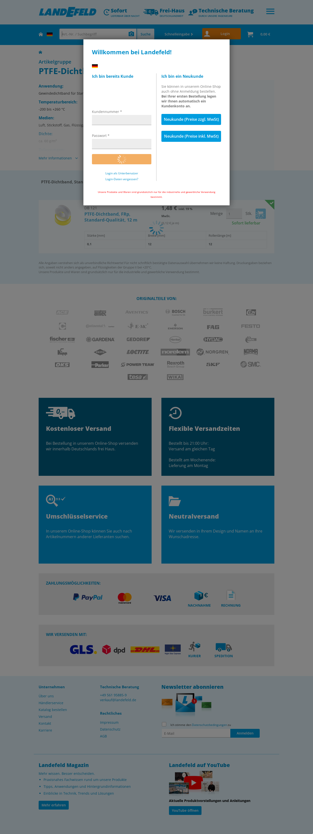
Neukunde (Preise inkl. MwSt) (191, 136)
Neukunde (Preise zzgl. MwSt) (191, 119)
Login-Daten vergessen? (121, 179)
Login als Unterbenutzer (121, 173)
